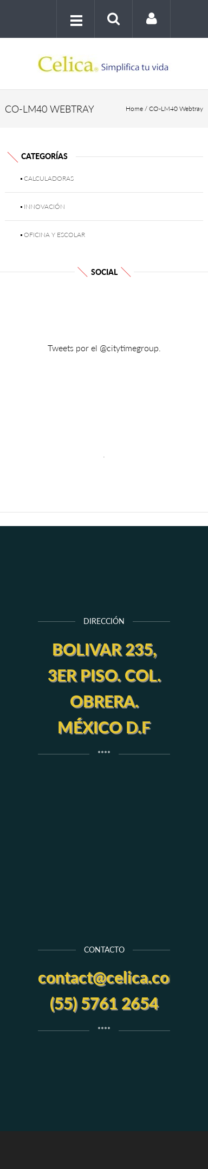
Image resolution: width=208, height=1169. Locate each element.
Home (134, 108)
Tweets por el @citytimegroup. (104, 348)
